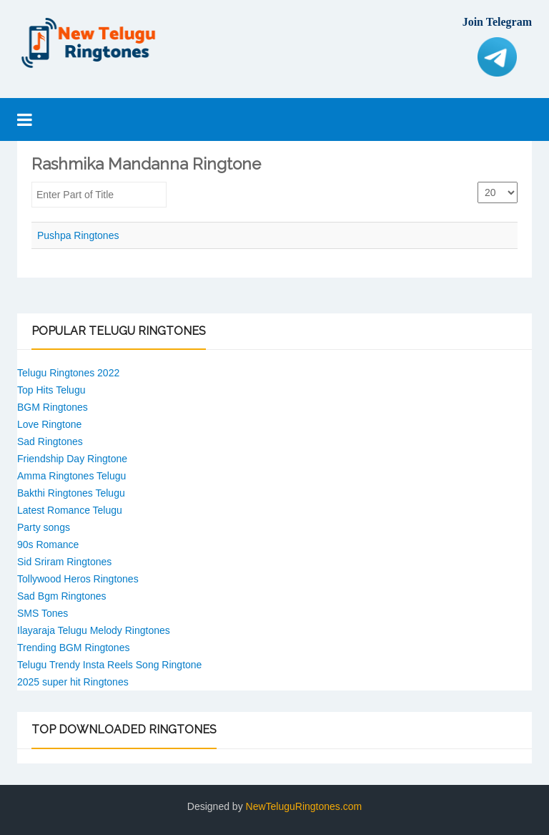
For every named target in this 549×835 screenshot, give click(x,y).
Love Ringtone (49, 424)
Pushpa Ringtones (78, 235)
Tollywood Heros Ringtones (78, 579)
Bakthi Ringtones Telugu (71, 493)
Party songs (43, 527)
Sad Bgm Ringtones (62, 596)
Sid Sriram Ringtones (64, 561)
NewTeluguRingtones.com (304, 806)
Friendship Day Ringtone (72, 458)
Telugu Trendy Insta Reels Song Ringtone (109, 664)
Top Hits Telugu (51, 390)
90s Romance (48, 544)
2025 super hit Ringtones (73, 682)
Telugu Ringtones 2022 (68, 373)
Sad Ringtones (50, 441)
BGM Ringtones (52, 407)
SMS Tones (42, 613)
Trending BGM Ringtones (73, 647)
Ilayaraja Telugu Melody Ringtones (93, 630)
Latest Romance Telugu (69, 510)
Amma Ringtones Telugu (71, 476)
